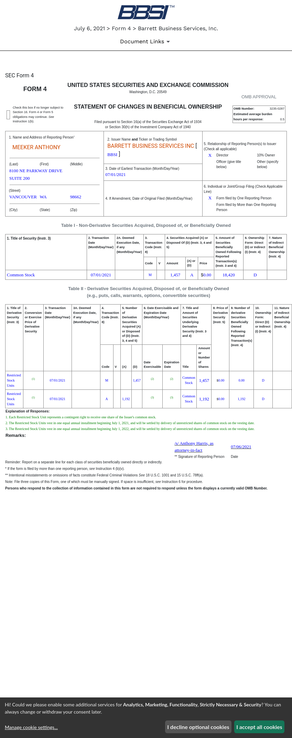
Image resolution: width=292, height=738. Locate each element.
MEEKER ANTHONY (36, 147)
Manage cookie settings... (31, 727)
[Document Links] (146, 41)
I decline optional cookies (198, 727)
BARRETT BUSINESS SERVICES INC (150, 146)
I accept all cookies (259, 727)
